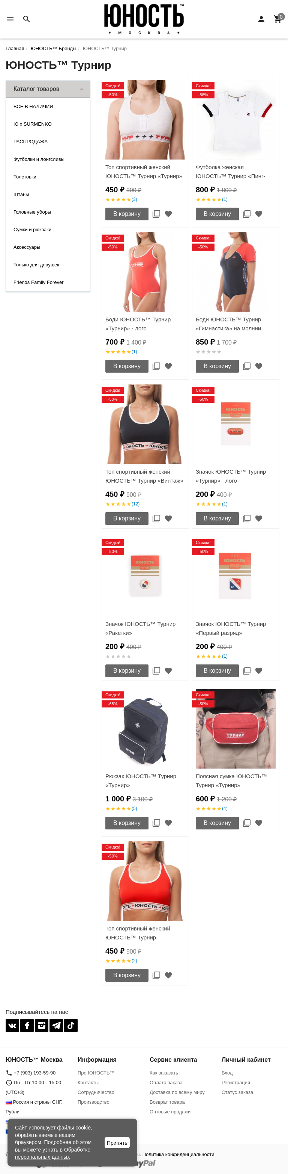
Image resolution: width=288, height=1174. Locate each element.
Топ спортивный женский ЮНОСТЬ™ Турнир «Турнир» (143, 171)
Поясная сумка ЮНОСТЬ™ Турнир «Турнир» (231, 780)
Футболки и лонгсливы (39, 159)
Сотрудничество (96, 1092)
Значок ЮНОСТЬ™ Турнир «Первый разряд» (231, 628)
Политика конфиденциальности (178, 1154)
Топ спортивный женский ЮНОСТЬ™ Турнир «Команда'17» (137, 937)
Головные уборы (32, 212)
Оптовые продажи (170, 1112)
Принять (117, 1143)
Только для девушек (36, 264)
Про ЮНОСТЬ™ (96, 1073)
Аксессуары (27, 247)
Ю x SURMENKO (33, 124)
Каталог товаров (36, 89)
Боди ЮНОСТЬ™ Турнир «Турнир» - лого (138, 323)
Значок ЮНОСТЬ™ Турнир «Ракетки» (140, 628)
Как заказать (164, 1073)
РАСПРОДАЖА (31, 141)
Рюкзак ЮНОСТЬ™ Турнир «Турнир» (140, 780)
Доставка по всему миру (177, 1092)
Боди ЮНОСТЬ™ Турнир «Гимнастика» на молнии (228, 323)
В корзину (127, 214)
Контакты (88, 1082)
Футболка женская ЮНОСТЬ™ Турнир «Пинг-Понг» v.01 (231, 176)
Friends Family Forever (39, 282)
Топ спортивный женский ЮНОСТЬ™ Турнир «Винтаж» (144, 476)
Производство (94, 1102)
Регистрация (236, 1082)
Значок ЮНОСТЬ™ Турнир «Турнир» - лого (231, 476)
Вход (227, 1073)
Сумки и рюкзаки (32, 229)
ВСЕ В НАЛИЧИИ (33, 106)
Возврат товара (167, 1102)
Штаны (21, 194)
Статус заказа (237, 1092)
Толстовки (25, 177)
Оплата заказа (166, 1082)
